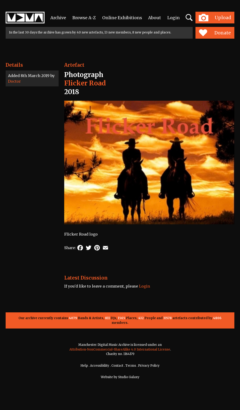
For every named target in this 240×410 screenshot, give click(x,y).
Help (84, 366)
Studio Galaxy (128, 377)
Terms (130, 366)
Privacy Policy (149, 366)
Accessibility (99, 366)
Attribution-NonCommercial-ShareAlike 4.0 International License (119, 349)
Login (173, 17)
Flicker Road (85, 83)
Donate (215, 32)
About (154, 17)
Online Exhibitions (122, 17)
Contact (117, 366)
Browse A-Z (84, 17)
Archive (58, 17)
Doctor (14, 81)
